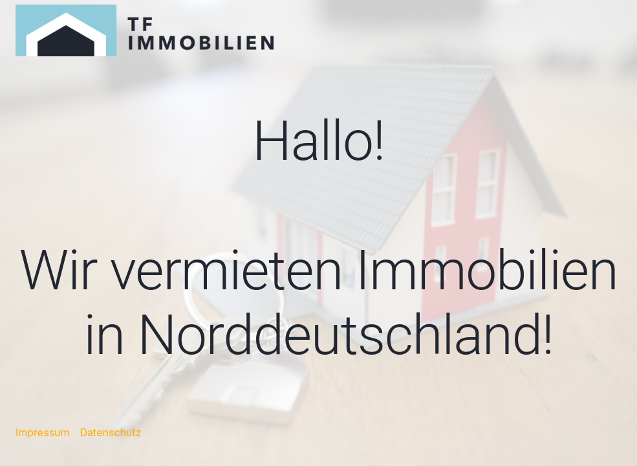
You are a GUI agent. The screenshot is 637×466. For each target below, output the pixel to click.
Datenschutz (111, 432)
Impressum (43, 432)
